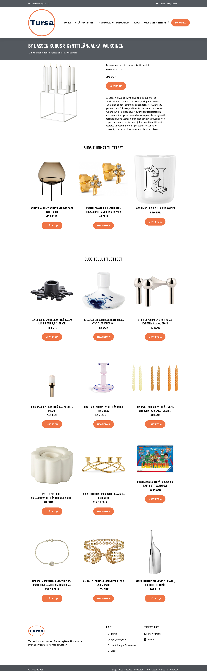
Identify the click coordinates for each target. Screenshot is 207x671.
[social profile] (48, 3)
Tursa (67, 20)
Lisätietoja (116, 82)
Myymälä (180, 20)
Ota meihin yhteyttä (156, 20)
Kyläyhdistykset (85, 20)
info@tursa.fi (171, 3)
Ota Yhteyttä (125, 665)
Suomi (160, 3)
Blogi (136, 20)
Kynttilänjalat (142, 61)
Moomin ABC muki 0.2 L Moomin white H (155, 204)
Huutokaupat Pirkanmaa (114, 20)
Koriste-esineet (126, 61)
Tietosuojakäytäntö (155, 665)
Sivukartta (172, 665)
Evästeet (138, 665)
